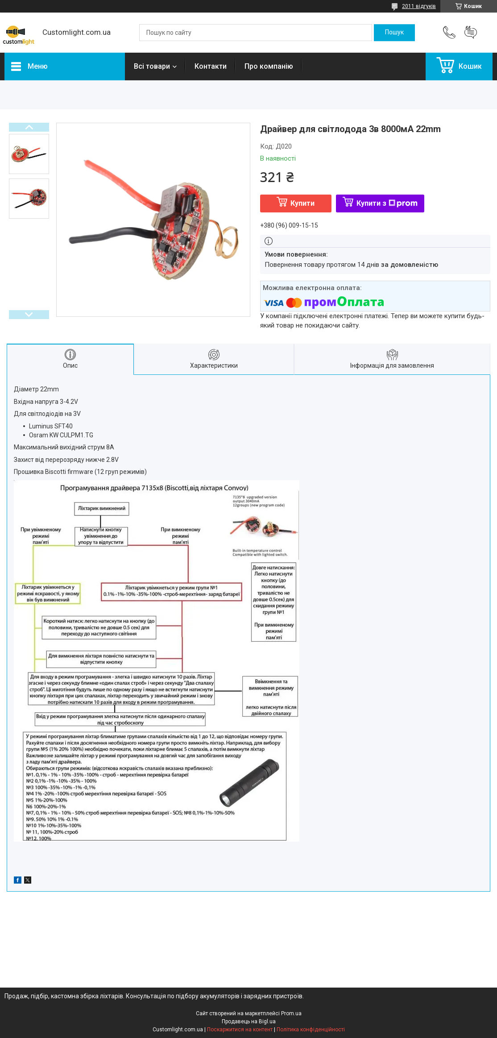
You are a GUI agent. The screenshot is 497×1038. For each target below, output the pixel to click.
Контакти (211, 66)
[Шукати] (394, 32)
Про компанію (268, 66)
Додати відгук (470, 33)
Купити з (387, 203)
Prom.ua (291, 1013)
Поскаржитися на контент (240, 1029)
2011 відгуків (419, 6)
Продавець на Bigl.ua (249, 1021)
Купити (302, 203)
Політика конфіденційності (311, 1029)
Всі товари (152, 66)
